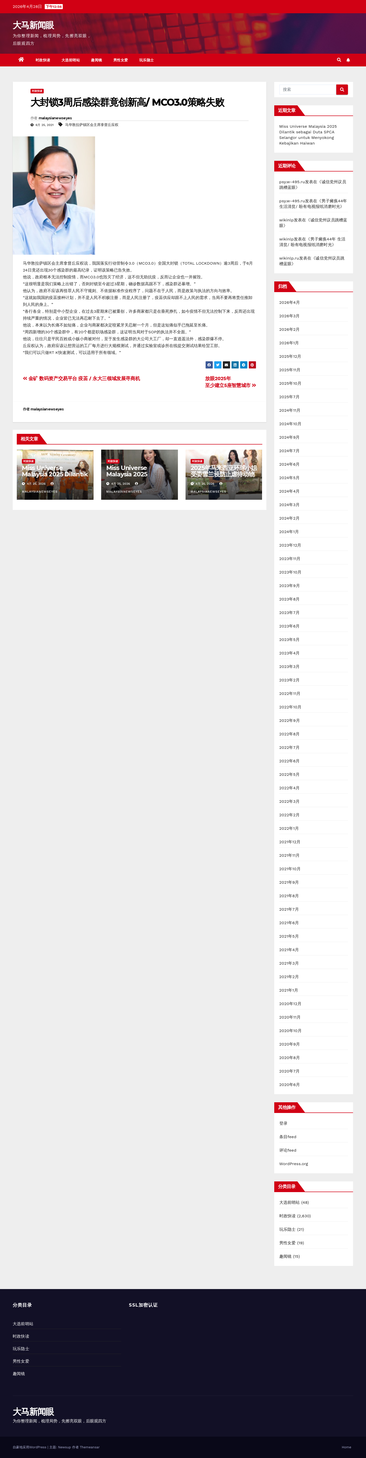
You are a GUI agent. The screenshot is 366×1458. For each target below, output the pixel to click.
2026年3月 (289, 315)
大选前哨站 (71, 60)
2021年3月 (289, 963)
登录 (283, 1123)
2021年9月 (289, 882)
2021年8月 (289, 895)
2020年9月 (289, 1044)
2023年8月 (289, 599)
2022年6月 (289, 761)
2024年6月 (289, 464)
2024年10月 (290, 423)
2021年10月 (290, 868)
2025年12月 (290, 356)
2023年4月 (289, 653)
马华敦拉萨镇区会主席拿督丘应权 (91, 125)
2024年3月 (289, 504)
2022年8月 (289, 734)
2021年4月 (289, 949)
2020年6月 (289, 1084)
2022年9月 (289, 720)
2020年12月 (290, 1003)
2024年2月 (289, 518)
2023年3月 (289, 666)
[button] (339, 60)
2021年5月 (289, 936)
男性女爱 (120, 60)
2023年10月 (290, 572)
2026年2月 (289, 329)
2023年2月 (289, 680)
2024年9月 (289, 437)
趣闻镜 (96, 60)
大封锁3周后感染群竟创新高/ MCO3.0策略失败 (127, 102)
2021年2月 (289, 976)
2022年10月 (290, 707)
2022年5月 (289, 774)
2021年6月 (289, 922)
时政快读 (43, 60)
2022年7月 (289, 747)
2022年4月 (289, 787)
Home (346, 1447)
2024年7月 (289, 450)
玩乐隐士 (146, 60)
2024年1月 (289, 531)
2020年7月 (289, 1071)
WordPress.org (293, 1163)
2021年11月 (289, 855)
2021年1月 (288, 990)
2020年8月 (289, 1057)
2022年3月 (289, 801)
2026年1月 (289, 342)
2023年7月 (289, 612)
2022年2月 (289, 814)
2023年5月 (289, 639)
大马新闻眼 (33, 25)
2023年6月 (289, 626)
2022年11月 (290, 693)
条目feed (288, 1136)
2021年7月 (289, 909)
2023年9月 (289, 585)
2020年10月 (290, 1030)
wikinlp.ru (289, 258)
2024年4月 (289, 491)
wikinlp (286, 220)
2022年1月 (289, 828)
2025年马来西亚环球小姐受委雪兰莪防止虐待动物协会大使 (224, 474)
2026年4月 (289, 302)
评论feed (288, 1150)
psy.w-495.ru (292, 181)
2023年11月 (290, 558)
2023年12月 (290, 545)
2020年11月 (290, 1017)
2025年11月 (290, 369)
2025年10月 (290, 383)
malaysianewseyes (55, 118)
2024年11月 (290, 410)
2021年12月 (290, 841)
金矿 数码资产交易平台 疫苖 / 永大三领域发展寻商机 (81, 378)
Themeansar (90, 1447)
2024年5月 (289, 477)
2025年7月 (289, 396)
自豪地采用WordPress (30, 1447)
